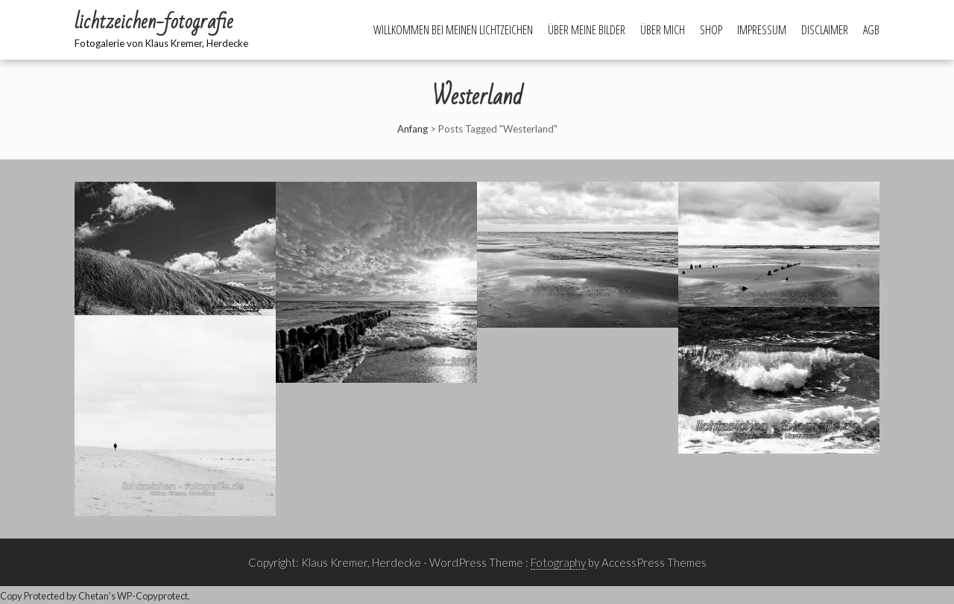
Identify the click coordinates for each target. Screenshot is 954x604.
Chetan (93, 596)
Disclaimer (824, 30)
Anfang (412, 129)
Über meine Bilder (586, 30)
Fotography (558, 562)
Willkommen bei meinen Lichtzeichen (453, 30)
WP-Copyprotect (152, 596)
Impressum (761, 30)
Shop (711, 30)
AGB (871, 30)
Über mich (662, 30)
